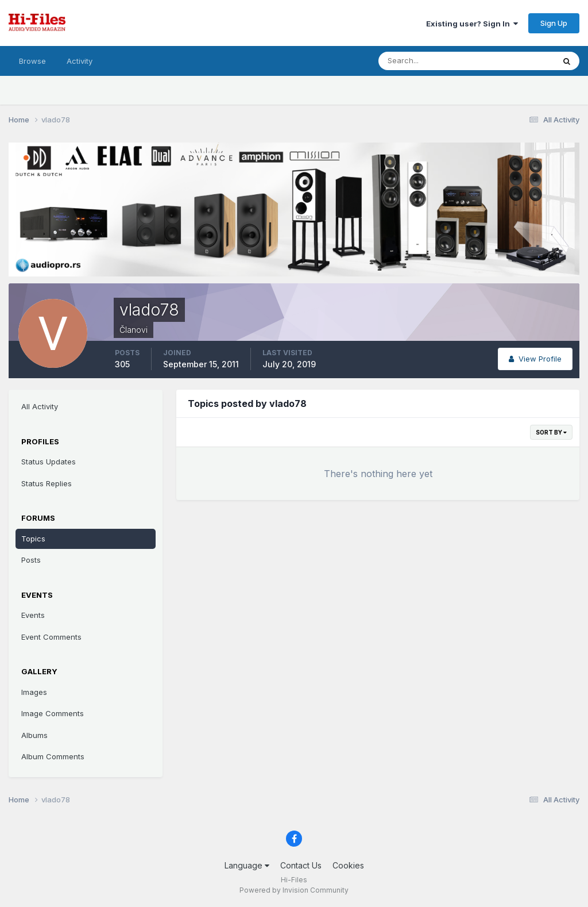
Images (34, 692)
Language (247, 865)
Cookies (348, 865)
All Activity (39, 406)
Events (33, 615)
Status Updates (48, 461)
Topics (33, 538)
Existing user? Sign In (472, 23)
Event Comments (51, 636)
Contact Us (301, 865)
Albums (34, 735)
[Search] (428, 61)
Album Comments (52, 756)
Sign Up (553, 23)
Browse (32, 61)
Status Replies (46, 483)
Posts (31, 559)
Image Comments (52, 713)
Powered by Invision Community (294, 890)
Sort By (551, 432)
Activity (79, 61)
